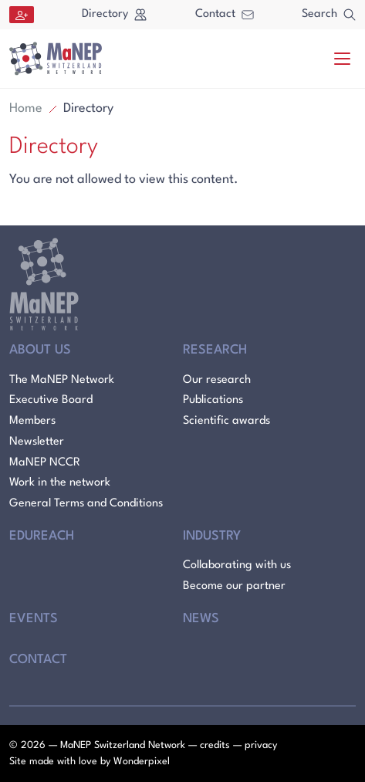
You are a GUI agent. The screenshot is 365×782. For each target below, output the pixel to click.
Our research (217, 380)
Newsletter (36, 442)
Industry (212, 536)
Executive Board (51, 400)
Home (25, 108)
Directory (114, 14)
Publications (213, 400)
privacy (261, 745)
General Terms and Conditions (86, 503)
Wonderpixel (141, 762)
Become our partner (234, 586)
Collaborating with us (237, 565)
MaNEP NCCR (44, 463)
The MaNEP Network (61, 380)
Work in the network (59, 483)
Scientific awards (226, 421)
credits (215, 745)
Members (32, 421)
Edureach (41, 536)
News (201, 618)
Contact (224, 14)
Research (215, 350)
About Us (40, 350)
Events (33, 618)
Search (329, 14)
